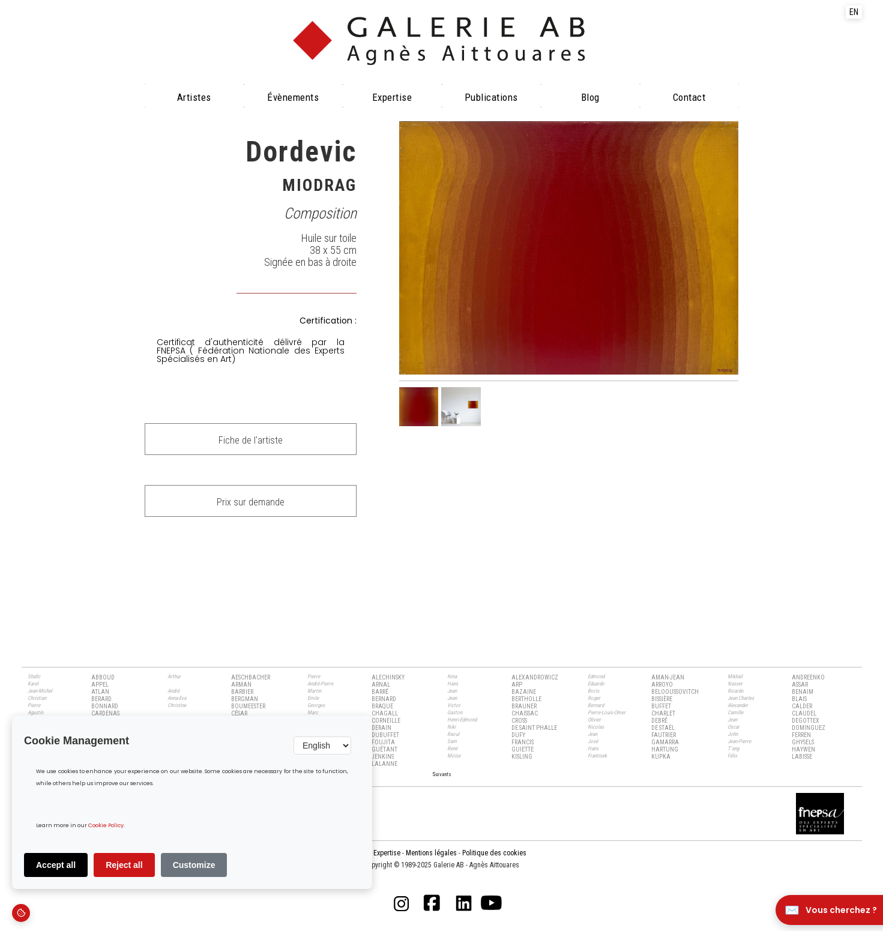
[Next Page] (441, 773)
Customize (194, 865)
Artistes (194, 97)
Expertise (392, 97)
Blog (590, 97)
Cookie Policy (106, 825)
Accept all (56, 865)
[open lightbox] (569, 248)
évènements (293, 97)
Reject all (124, 865)
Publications (491, 97)
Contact (689, 97)
